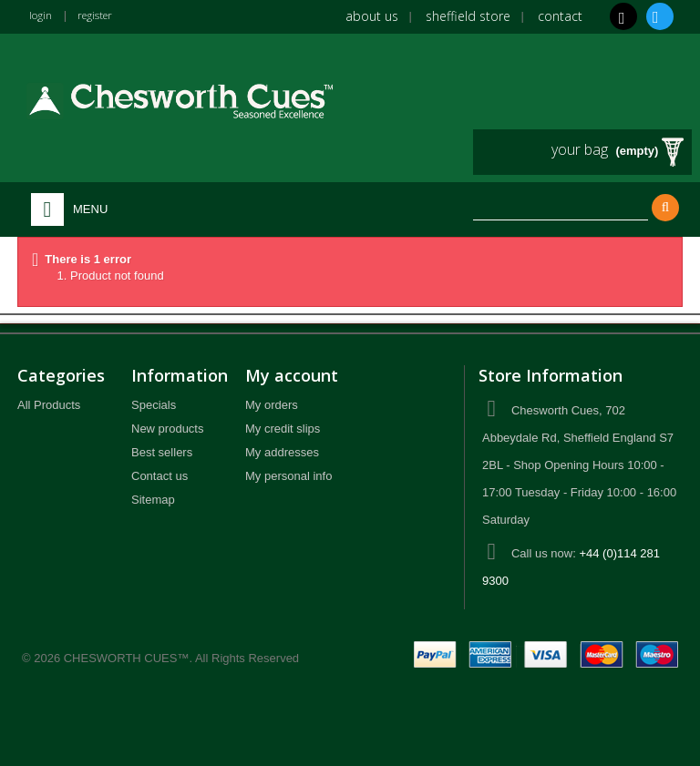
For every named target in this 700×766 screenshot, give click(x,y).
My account (291, 375)
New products (167, 428)
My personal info (288, 476)
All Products (48, 405)
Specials (153, 405)
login (43, 15)
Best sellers (161, 452)
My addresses (282, 452)
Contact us (159, 476)
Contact (560, 16)
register (104, 15)
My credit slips (282, 428)
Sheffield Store (468, 16)
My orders (271, 405)
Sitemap (153, 499)
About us (371, 16)
